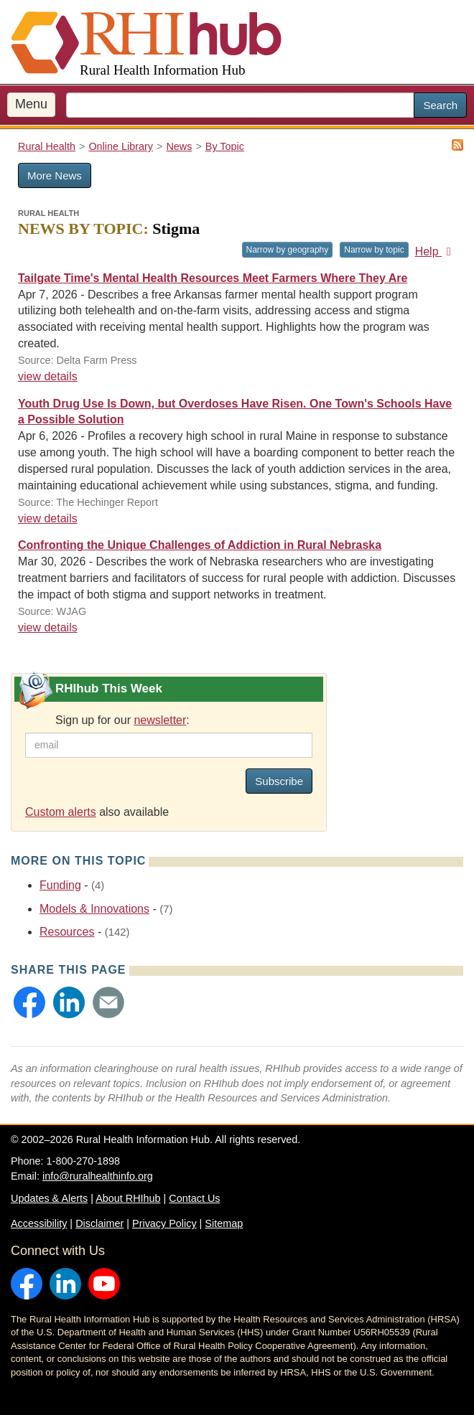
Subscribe (279, 781)
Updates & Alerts (49, 1198)
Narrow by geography (287, 250)
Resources (67, 932)
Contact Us (194, 1198)
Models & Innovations (94, 909)
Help (435, 251)
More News (54, 175)
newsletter (160, 720)
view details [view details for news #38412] (48, 518)
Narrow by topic (374, 250)
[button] (29, 1002)
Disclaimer (99, 1223)
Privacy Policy (164, 1223)
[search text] (240, 105)
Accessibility (39, 1223)
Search (440, 105)
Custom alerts (60, 812)
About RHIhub (128, 1198)
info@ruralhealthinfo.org (97, 1176)
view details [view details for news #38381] (48, 627)
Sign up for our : (122, 720)
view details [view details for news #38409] (48, 376)
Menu (31, 104)
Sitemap (224, 1223)
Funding (60, 885)
